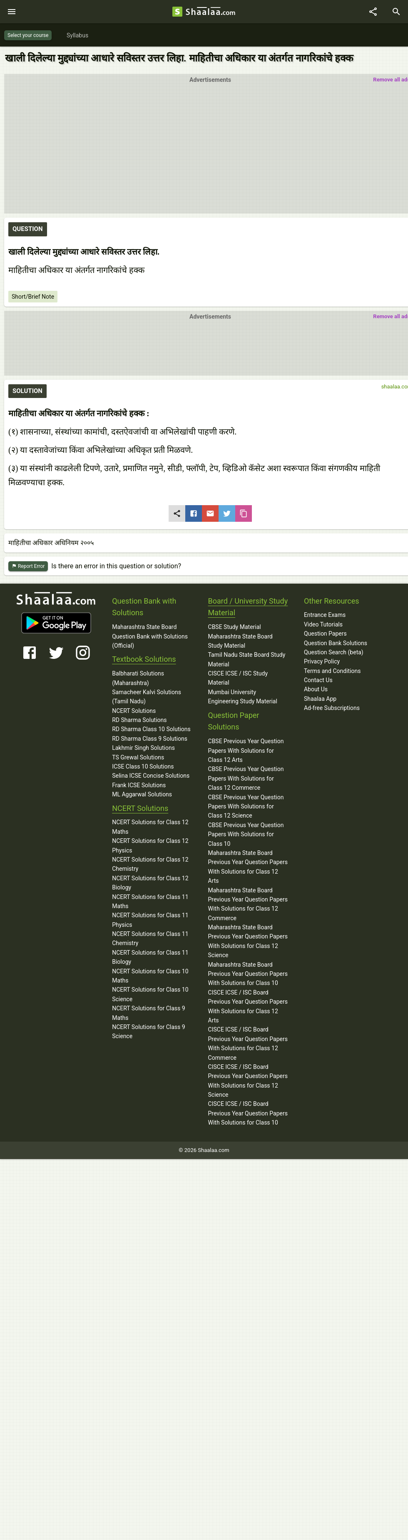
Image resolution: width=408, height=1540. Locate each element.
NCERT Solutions (134, 710)
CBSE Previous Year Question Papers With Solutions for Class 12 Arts (246, 750)
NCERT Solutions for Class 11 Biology (150, 957)
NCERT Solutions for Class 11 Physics (150, 920)
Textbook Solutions (144, 659)
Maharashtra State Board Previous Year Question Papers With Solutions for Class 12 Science (248, 941)
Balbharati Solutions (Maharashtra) (138, 678)
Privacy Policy (322, 661)
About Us (316, 689)
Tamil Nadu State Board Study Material (247, 659)
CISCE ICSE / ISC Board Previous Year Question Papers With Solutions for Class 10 (248, 1113)
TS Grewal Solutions (138, 757)
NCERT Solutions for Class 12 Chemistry (150, 864)
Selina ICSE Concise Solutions (150, 775)
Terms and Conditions (332, 671)
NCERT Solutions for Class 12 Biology (150, 883)
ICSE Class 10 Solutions (143, 766)
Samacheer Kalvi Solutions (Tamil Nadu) (146, 697)
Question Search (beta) (333, 652)
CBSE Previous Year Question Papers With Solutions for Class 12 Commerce (246, 778)
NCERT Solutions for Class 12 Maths (150, 827)
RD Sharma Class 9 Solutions (149, 738)
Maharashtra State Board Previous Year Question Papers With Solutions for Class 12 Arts (248, 867)
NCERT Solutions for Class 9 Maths (148, 1013)
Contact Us (318, 680)
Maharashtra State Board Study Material (240, 641)
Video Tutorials (323, 624)
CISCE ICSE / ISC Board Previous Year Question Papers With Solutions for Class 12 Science (248, 1081)
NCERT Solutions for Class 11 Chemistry (150, 938)
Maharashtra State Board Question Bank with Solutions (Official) (150, 636)
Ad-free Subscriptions (332, 708)
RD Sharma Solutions (139, 720)
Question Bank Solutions (335, 643)
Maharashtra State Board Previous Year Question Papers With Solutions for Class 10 (248, 974)
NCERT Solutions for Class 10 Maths (150, 976)
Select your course (27, 35)
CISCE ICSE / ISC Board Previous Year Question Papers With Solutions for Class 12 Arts (248, 1006)
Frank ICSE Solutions (139, 785)
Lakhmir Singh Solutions (143, 747)
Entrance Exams (325, 615)
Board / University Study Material (248, 607)
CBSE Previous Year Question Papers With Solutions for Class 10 (246, 834)
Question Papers (325, 633)
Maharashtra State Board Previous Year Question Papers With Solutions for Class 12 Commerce (248, 904)
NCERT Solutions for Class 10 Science (150, 994)
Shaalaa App (320, 698)
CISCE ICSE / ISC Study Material (238, 678)
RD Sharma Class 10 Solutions (151, 729)
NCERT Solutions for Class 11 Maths (150, 901)
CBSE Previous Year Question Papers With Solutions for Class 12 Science (246, 806)
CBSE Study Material (234, 627)
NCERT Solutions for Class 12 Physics (150, 845)
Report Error (28, 566)
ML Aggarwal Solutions (142, 794)
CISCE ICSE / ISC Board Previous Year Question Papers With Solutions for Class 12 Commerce (248, 1043)
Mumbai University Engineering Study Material (242, 697)
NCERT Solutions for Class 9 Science (148, 1031)
